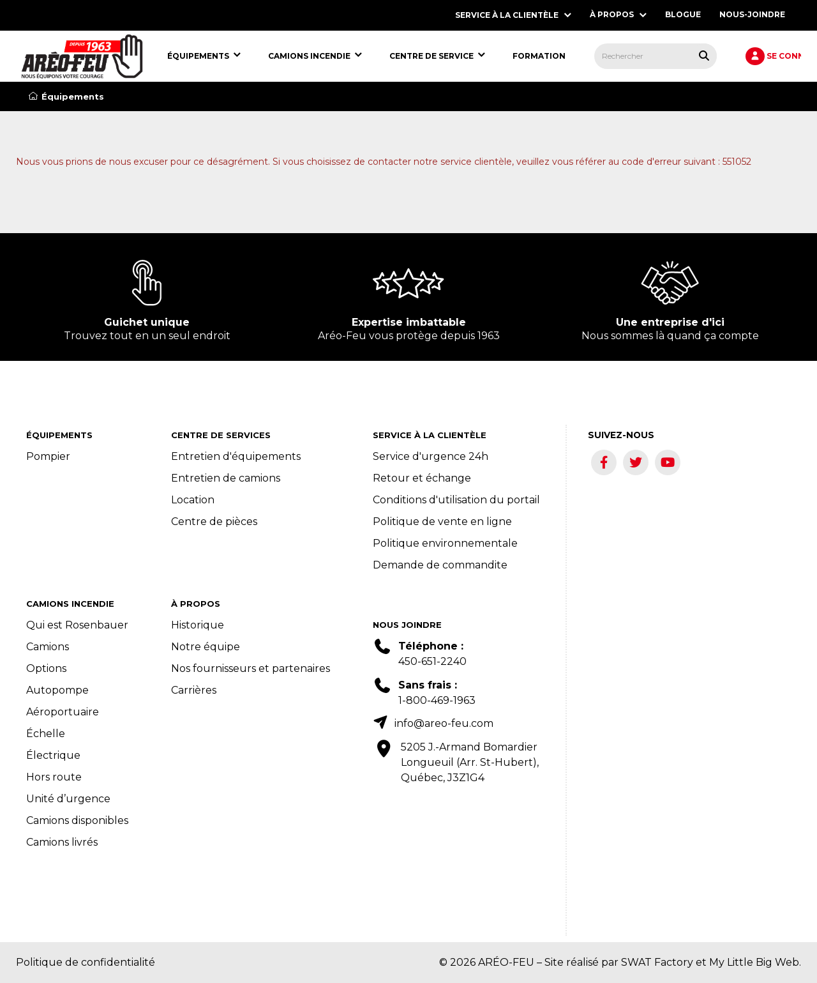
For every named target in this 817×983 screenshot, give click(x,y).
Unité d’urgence (68, 799)
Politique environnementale (445, 543)
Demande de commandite (440, 565)
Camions (47, 647)
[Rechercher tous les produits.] (704, 55)
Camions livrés (62, 842)
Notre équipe (205, 647)
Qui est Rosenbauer (77, 625)
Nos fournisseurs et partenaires (250, 668)
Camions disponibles (77, 820)
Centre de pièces (214, 521)
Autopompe (57, 690)
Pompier (48, 456)
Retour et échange (422, 478)
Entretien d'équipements (236, 456)
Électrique (53, 755)
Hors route (54, 777)
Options (46, 668)
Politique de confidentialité (85, 962)
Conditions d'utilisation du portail (456, 500)
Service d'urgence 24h (430, 456)
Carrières (193, 690)
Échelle (45, 734)
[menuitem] (82, 56)
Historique (197, 625)
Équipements (66, 96)
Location (192, 500)
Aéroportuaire (62, 712)
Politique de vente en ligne (442, 521)
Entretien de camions (225, 478)
